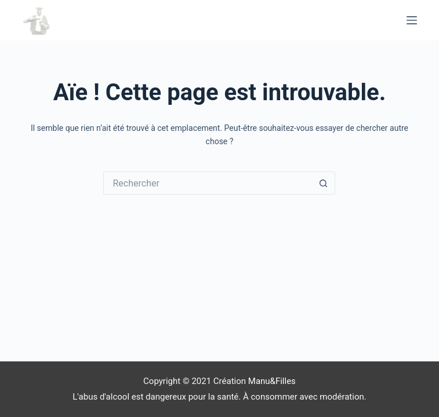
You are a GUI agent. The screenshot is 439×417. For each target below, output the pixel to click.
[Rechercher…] (207, 183)
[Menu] (412, 20)
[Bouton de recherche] (323, 183)
